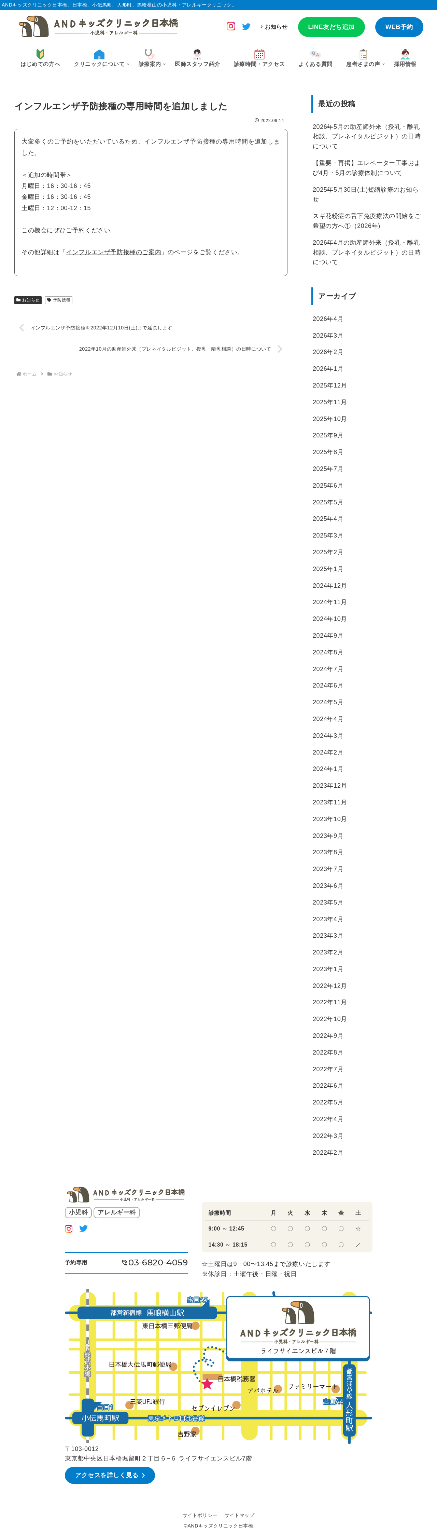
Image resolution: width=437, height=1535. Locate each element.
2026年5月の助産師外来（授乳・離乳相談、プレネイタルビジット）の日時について (367, 136)
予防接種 (58, 300)
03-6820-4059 (158, 1262)
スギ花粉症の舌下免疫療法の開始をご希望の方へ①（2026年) (367, 221)
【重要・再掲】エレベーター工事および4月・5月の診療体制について (367, 168)
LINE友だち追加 (331, 27)
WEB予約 (399, 27)
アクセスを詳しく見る (107, 1475)
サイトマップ (240, 1515)
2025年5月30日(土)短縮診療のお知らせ (366, 194)
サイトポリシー (200, 1515)
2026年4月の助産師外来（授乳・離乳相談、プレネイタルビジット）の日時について (367, 252)
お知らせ (276, 27)
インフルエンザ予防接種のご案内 (113, 252)
